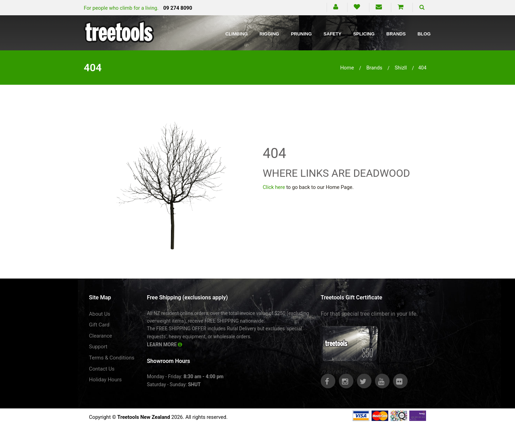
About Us (99, 314)
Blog (424, 33)
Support (98, 346)
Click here (274, 187)
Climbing (237, 33)
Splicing (363, 33)
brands (374, 68)
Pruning (301, 33)
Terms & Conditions (111, 358)
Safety (332, 33)
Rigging (269, 33)
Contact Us (102, 369)
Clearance (100, 336)
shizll (401, 68)
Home (347, 68)
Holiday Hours (105, 379)
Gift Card (99, 325)
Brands (396, 33)
